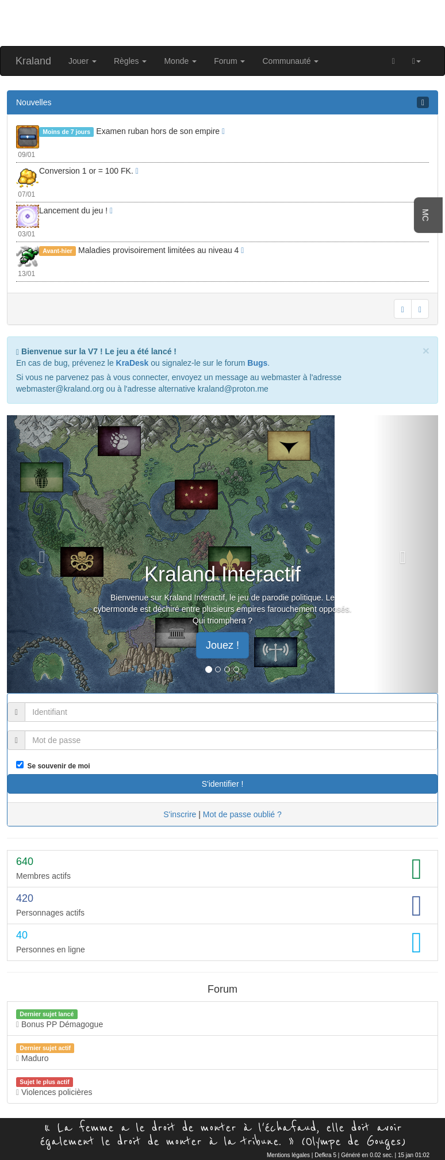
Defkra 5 (325, 1155)
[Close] (426, 350)
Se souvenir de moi (57, 766)
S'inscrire (179, 814)
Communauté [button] (290, 61)
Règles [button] (130, 61)
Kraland (33, 61)
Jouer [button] (82, 61)
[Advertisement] (222, 22)
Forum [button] (229, 61)
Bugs (257, 362)
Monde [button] (180, 61)
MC (425, 215)
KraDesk (132, 362)
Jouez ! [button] (222, 645)
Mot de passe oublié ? (242, 814)
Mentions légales (288, 1155)
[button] (416, 61)
